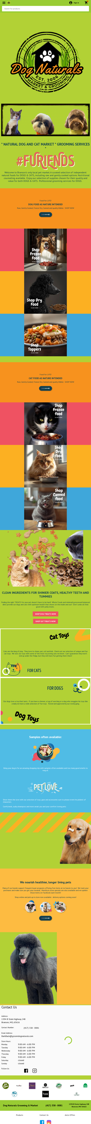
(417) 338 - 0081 (31, 1027)
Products (19, 1115)
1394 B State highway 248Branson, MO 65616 (79, 1105)
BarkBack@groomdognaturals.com (17, 1036)
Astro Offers (70, 1115)
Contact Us (44, 1115)
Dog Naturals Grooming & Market (20, 1105)
